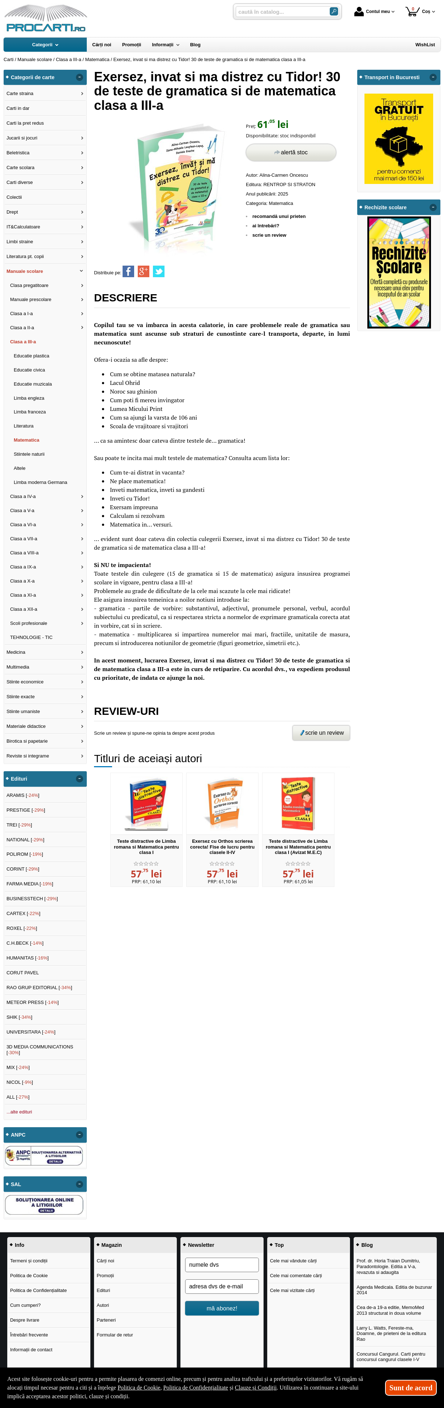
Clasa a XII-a (23, 609)
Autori (103, 1305)
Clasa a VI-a (23, 524)
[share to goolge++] (143, 271)
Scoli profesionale (28, 623)
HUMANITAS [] (28, 958)
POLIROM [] (25, 854)
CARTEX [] (23, 913)
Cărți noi (105, 1260)
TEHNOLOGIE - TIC (31, 637)
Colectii (14, 197)
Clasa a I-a (21, 313)
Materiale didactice (26, 726)
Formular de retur (115, 1335)
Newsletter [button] (201, 1245)
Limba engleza (29, 398)
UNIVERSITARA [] (31, 1032)
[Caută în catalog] (334, 11)
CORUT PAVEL (23, 972)
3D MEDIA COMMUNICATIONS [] (40, 1049)
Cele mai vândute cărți (293, 1260)
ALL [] (18, 1097)
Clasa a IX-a (23, 567)
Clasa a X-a (22, 581)
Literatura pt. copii (25, 256)
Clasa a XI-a (23, 595)
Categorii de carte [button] (33, 77)
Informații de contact (31, 1349)
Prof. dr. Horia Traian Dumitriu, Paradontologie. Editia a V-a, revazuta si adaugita (388, 1266)
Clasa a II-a (22, 327)
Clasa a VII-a (23, 538)
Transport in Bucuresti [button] (392, 77)
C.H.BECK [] (25, 943)
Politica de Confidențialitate (38, 1290)
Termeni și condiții (28, 1260)
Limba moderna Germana (40, 482)
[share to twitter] (159, 271)
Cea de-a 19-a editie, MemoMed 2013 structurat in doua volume (390, 1310)
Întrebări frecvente (29, 1335)
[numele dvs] (222, 1265)
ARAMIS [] (23, 795)
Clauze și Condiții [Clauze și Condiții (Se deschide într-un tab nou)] (256, 1388)
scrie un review (269, 235)
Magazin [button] (112, 1245)
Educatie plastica (31, 356)
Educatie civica (29, 370)
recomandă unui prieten (279, 216)
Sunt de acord (410, 1388)
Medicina (16, 652)
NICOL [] (20, 1082)
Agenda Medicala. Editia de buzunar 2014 (394, 1290)
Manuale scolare (25, 271)
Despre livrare (24, 1320)
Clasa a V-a (22, 510)
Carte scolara (20, 167)
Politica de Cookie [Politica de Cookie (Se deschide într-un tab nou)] (139, 1388)
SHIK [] (20, 1017)
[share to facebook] (128, 271)
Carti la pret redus (25, 123)
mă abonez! (222, 1308)
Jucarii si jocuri (22, 138)
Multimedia (18, 667)
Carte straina (20, 93)
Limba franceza (30, 412)
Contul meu (372, 11)
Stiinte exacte (21, 696)
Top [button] (279, 1245)
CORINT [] (23, 869)
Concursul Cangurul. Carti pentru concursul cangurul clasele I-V (391, 1356)
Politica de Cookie (29, 1275)
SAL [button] (16, 1184)
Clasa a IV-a (23, 496)
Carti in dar (18, 108)
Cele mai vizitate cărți (292, 1290)
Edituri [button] (19, 779)
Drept (12, 212)
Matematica (281, 203)
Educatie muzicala (33, 384)
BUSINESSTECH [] (32, 898)
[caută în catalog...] (279, 11)
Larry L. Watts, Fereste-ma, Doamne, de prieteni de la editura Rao (391, 1333)
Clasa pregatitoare (29, 285)
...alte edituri (19, 1112)
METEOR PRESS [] (33, 1002)
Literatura (24, 426)
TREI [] (19, 825)
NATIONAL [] (25, 839)
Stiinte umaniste (23, 711)
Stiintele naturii (29, 454)
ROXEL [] (22, 928)
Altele (20, 468)
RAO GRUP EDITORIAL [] (39, 987)
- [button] (79, 77)
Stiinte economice (25, 681)
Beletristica (18, 152)
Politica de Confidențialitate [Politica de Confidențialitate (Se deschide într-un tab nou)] (195, 1388)
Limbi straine (20, 241)
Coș (417, 11)
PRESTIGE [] (26, 810)
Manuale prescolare (30, 299)
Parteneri (106, 1320)
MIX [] (18, 1067)
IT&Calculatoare (23, 226)
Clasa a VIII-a (24, 552)
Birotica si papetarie (27, 741)
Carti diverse (20, 182)
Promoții (105, 1275)
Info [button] (19, 1245)
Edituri (103, 1290)
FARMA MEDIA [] (30, 884)
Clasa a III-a (23, 341)
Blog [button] (367, 1245)
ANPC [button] (18, 1135)
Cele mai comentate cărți (296, 1275)
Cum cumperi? (25, 1305)
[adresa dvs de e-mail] (222, 1286)
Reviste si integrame (28, 756)
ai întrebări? (265, 225)
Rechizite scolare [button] (385, 207)
